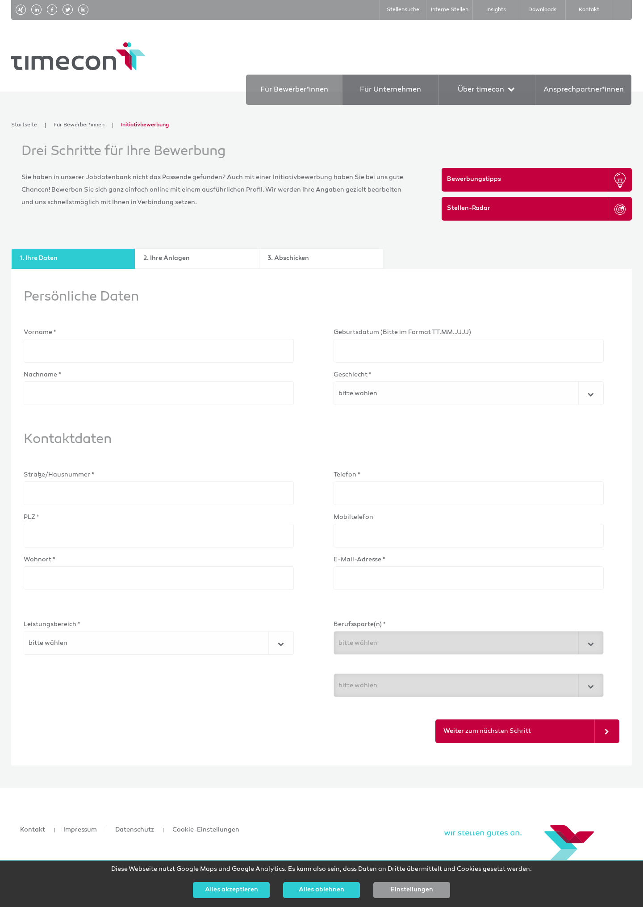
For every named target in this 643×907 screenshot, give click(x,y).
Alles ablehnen (321, 890)
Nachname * (42, 375)
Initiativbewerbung (145, 125)
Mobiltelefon (353, 517)
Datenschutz (134, 830)
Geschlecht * (353, 375)
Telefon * (347, 475)
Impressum (80, 830)
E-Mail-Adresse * (359, 559)
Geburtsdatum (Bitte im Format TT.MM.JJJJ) (402, 332)
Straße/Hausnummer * (59, 475)
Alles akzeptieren (231, 890)
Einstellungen (412, 890)
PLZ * (31, 517)
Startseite (24, 125)
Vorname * (40, 332)
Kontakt (32, 830)
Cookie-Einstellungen (205, 830)
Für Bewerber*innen (79, 125)
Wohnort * (39, 559)
